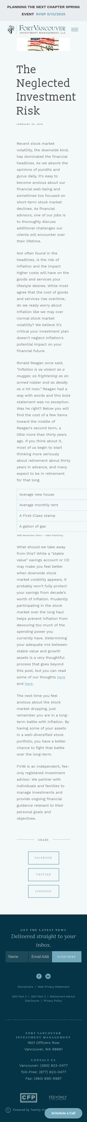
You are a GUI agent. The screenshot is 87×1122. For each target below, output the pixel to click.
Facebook (43, 857)
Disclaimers (26, 986)
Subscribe (67, 956)
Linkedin (43, 891)
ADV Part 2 (19, 996)
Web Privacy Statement (53, 986)
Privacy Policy (53, 1000)
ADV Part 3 (38, 996)
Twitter (43, 874)
